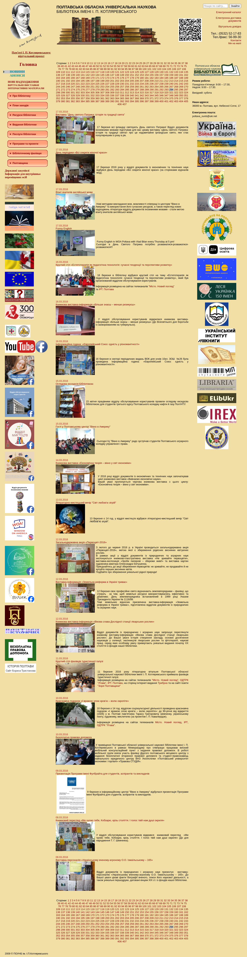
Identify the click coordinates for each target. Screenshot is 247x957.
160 (176, 74)
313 (132, 92)
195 (83, 80)
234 (142, 83)
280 (102, 89)
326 (63, 95)
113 (78, 72)
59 (129, 66)
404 (181, 101)
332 (92, 95)
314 (137, 92)
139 (73, 74)
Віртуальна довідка (229, 26)
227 (107, 83)
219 (68, 83)
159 (171, 74)
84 (87, 69)
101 (149, 69)
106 (174, 69)
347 (166, 95)
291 (156, 89)
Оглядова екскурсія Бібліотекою (74, 383)
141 (83, 74)
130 (161, 72)
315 (142, 92)
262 (147, 86)
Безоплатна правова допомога (74, 737)
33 (168, 63)
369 (142, 98)
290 (151, 89)
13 (98, 63)
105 (169, 69)
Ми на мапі (234, 43)
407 (124, 104)
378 (186, 98)
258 (127, 86)
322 (176, 92)
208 (147, 80)
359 (92, 98)
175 (117, 77)
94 (122, 69)
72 (174, 66)
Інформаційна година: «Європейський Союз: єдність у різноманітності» (98, 344)
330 (83, 95)
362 (107, 98)
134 (181, 72)
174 (112, 77)
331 (87, 95)
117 (97, 72)
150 (127, 74)
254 (107, 86)
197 (92, 80)
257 (122, 86)
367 (132, 98)
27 (147, 63)
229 (117, 83)
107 (179, 69)
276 (83, 89)
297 (186, 89)
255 (112, 86)
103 (159, 69)
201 (112, 80)
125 (137, 72)
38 (186, 63)
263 (151, 86)
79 (70, 69)
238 (161, 83)
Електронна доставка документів (228, 19)
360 (97, 98)
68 (160, 66)
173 (107, 77)
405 (186, 101)
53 (107, 66)
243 (186, 83)
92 (115, 69)
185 (166, 77)
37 (182, 63)
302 (78, 92)
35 (175, 63)
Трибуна (162, 683)
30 (158, 63)
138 (68, 74)
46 (83, 66)
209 (151, 80)
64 (146, 66)
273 (68, 89)
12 (95, 63)
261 (142, 86)
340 (132, 95)
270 (186, 86)
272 (63, 89)
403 (176, 101)
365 (122, 98)
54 (111, 66)
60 (132, 66)
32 (165, 63)
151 (132, 74)
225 (97, 83)
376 (176, 98)
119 (107, 72)
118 (102, 72)
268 (176, 86)
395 (137, 101)
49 (94, 66)
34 (172, 63)
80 (73, 69)
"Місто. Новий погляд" (161, 286)
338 (122, 95)
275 (78, 89)
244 (58, 86)
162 (186, 74)
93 (119, 69)
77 (63, 69)
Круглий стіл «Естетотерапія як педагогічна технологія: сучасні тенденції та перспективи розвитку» (114, 264)
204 (127, 80)
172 (102, 77)
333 (97, 95)
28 (151, 63)
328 (73, 95)
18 (116, 63)
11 (91, 63)
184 (161, 77)
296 (181, 89)
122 (122, 72)
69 (164, 66)
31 (161, 63)
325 (58, 95)
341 (137, 95)
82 (80, 69)
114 (83, 72)
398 (151, 101)
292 (161, 89)
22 (130, 63)
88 (101, 69)
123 (127, 72)
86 (94, 69)
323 (181, 92)
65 (150, 66)
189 (186, 77)
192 (68, 80)
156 (156, 74)
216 (186, 80)
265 (161, 86)
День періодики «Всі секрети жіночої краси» (81, 152)
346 (161, 95)
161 (181, 74)
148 (117, 74)
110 (63, 72)
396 (142, 101)
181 (147, 77)
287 (137, 89)
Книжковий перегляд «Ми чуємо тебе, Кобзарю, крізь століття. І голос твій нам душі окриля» (110, 820)
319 (161, 92)
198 (97, 80)
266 (166, 86)
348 (171, 95)
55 (115, 66)
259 (132, 86)
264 (156, 86)
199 (102, 80)
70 (167, 66)
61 (136, 66)
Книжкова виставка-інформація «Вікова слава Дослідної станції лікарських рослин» (105, 621)
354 (68, 98)
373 (161, 98)
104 (164, 69)
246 (68, 86)
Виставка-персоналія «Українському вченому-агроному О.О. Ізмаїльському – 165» (104, 860)
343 (147, 95)
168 (83, 77)
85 (91, 69)
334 (102, 95)
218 (63, 83)
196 (87, 80)
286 (132, 89)
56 (118, 66)
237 (156, 83)
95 (126, 69)
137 (63, 74)
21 (126, 63)
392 (122, 101)
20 (123, 63)
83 (84, 69)
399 (156, 101)
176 (122, 77)
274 (73, 89)
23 (133, 63)
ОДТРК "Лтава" (106, 725)
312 (127, 92)
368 (137, 98)
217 (58, 83)
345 (156, 95)
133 (176, 72)
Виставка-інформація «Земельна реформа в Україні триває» (91, 581)
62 (139, 66)
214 (176, 80)
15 (105, 63)
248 (78, 86)
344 (151, 95)
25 (140, 63)
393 (127, 101)
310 (117, 92)
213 (171, 80)
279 (97, 89)
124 (132, 72)
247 (73, 86)
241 (176, 83)
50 (97, 66)
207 (142, 80)
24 (137, 63)
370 (147, 98)
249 (83, 86)
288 (142, 89)
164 (63, 77)
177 (127, 77)
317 (151, 92)
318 (156, 92)
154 (147, 74)
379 (58, 101)
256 (117, 86)
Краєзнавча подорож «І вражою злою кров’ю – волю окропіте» (92, 700)
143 (92, 74)
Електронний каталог (228, 12)
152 (137, 74)
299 (63, 92)
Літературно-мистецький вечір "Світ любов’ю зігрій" (86, 502)
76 (59, 69)
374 (166, 98)
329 (78, 95)
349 (176, 95)
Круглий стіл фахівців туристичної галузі (79, 661)
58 (125, 66)
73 (178, 66)
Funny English (64, 228)
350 (181, 95)
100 (144, 69)
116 (92, 72)
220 (73, 83)
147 (112, 74)
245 (63, 86)
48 (90, 66)
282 (112, 89)
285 (127, 89)
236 (151, 83)
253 (102, 86)
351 (186, 95)
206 (137, 80)
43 (73, 66)
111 (68, 72)
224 (92, 83)
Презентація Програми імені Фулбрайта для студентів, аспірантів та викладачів (102, 773)
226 (102, 83)
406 (119, 104)
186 (171, 77)
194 (78, 80)
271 (58, 89)
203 (122, 80)
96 (129, 69)
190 (58, 80)
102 (154, 69)
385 (87, 101)
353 (63, 98)
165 (68, 77)
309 (112, 92)
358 (87, 98)
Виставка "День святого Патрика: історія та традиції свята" (90, 114)
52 (104, 66)
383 (78, 101)
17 (112, 63)
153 (142, 74)
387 (97, 101)
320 (166, 92)
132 (171, 72)
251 (92, 86)
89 (105, 69)
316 (147, 92)
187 (176, 77)
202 (117, 80)
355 (73, 98)
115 (87, 72)
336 (112, 95)
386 (92, 101)
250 (87, 86)
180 (142, 77)
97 (133, 69)
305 (92, 92)
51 (100, 66)
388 (102, 101)
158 (166, 74)
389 (107, 101)
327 (68, 95)
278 (92, 89)
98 (136, 69)
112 (73, 72)
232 (132, 83)
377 (181, 98)
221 (78, 83)
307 (102, 92)
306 (97, 92)
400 (161, 101)
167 (78, 77)
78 (66, 69)
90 (108, 69)
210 (156, 80)
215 (181, 80)
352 (58, 98)
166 (73, 77)
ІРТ (186, 722)
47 (87, 66)
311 (122, 92)
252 (97, 86)
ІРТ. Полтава (106, 289)
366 (127, 98)
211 (161, 80)
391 (117, 101)
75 (185, 66)
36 (179, 63)
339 (127, 95)
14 (102, 63)
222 (83, 83)
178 (132, 77)
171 (97, 77)
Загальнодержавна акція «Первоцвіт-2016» (81, 542)
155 (151, 74)
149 (122, 74)
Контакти (236, 40)
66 (153, 66)
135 (186, 72)
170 (92, 77)
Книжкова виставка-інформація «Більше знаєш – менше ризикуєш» (95, 304)
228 (112, 83)
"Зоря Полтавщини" (109, 685)
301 (73, 92)
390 (112, 101)
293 (166, 89)
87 (98, 69)
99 (140, 69)
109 (58, 72)
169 (87, 77)
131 (166, 72)
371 (151, 98)
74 (181, 66)
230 (122, 83)
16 (109, 63)
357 (83, 98)
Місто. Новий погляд (168, 722)
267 (171, 86)
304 (87, 92)
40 (62, 66)
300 (68, 92)
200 (107, 80)
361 (102, 98)
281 (107, 89)
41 (65, 66)
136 (58, 74)
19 (119, 63)
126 (142, 72)
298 (58, 92)
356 (78, 98)
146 (107, 74)
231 (127, 83)
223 (87, 83)
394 (132, 101)
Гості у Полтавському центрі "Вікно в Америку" (83, 426)
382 (73, 101)
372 (156, 98)
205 (132, 80)
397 (147, 101)
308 (107, 92)
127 (147, 72)
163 (58, 77)
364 (117, 98)
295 (176, 89)
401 (166, 101)
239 (166, 83)
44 (76, 66)
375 (171, 98)
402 (171, 101)
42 (69, 66)
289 (147, 89)
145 (102, 74)
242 (181, 83)
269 (181, 86)
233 (137, 83)
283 (117, 89)
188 (181, 77)
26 (144, 63)
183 (156, 77)
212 (166, 80)
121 (117, 72)
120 (112, 72)
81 (77, 69)
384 (83, 101)
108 (184, 69)
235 (147, 83)
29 (154, 63)
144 (97, 74)
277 (88, 89)
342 (142, 95)
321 (171, 92)
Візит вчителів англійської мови (74, 192)
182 (151, 77)
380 (63, 101)
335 (107, 95)
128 (151, 72)
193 (73, 80)
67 (157, 66)
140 (78, 74)
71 (171, 66)
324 (186, 92)
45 (80, 66)
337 (117, 95)
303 (83, 92)
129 (156, 72)
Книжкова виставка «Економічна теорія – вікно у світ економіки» (93, 463)
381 (68, 101)
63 (143, 66)
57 (122, 66)
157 (161, 74)
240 (171, 83)
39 (58, 66)
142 (87, 74)
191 (63, 80)
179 (137, 77)
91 (112, 69)
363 (112, 98)
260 (137, 86)
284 (122, 89)
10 (88, 63)
